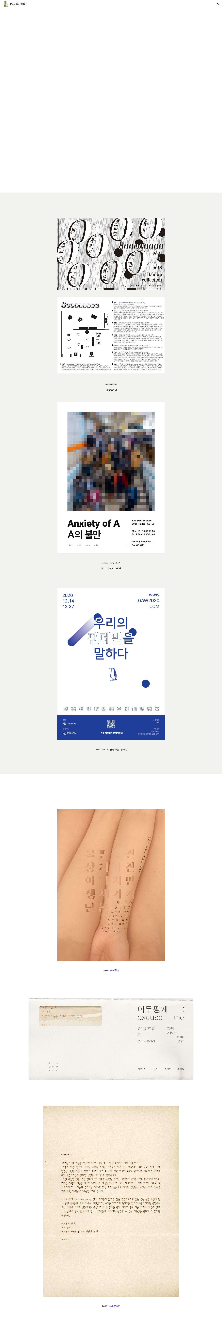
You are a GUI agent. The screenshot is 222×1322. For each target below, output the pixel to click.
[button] (218, 4)
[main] (111, 388)
